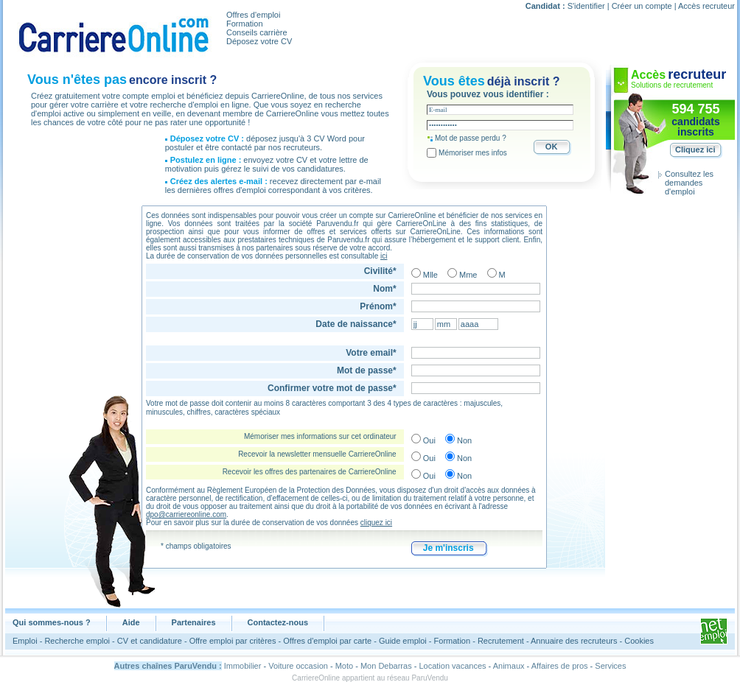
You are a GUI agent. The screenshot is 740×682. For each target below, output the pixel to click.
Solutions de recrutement (672, 85)
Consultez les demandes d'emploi (689, 182)
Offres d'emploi (253, 14)
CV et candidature (149, 640)
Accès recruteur (706, 5)
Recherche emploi (77, 640)
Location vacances (452, 665)
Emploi (25, 640)
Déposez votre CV (259, 41)
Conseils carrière (256, 32)
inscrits (695, 132)
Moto (344, 665)
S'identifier (586, 5)
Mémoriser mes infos (473, 153)
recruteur (697, 74)
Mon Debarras (386, 665)
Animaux (509, 665)
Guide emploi (403, 640)
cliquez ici (376, 522)
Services (610, 665)
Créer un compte (642, 5)
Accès (648, 74)
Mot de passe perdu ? (470, 138)
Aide (131, 622)
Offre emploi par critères (232, 640)
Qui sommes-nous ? (52, 622)
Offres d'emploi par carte (327, 640)
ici (383, 256)
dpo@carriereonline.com (186, 514)
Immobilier (243, 665)
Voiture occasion (298, 665)
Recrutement (501, 640)
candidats (695, 121)
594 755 (695, 109)
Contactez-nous (278, 622)
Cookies (639, 640)
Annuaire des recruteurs (574, 640)
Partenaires (194, 622)
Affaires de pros (559, 665)
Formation (244, 23)
